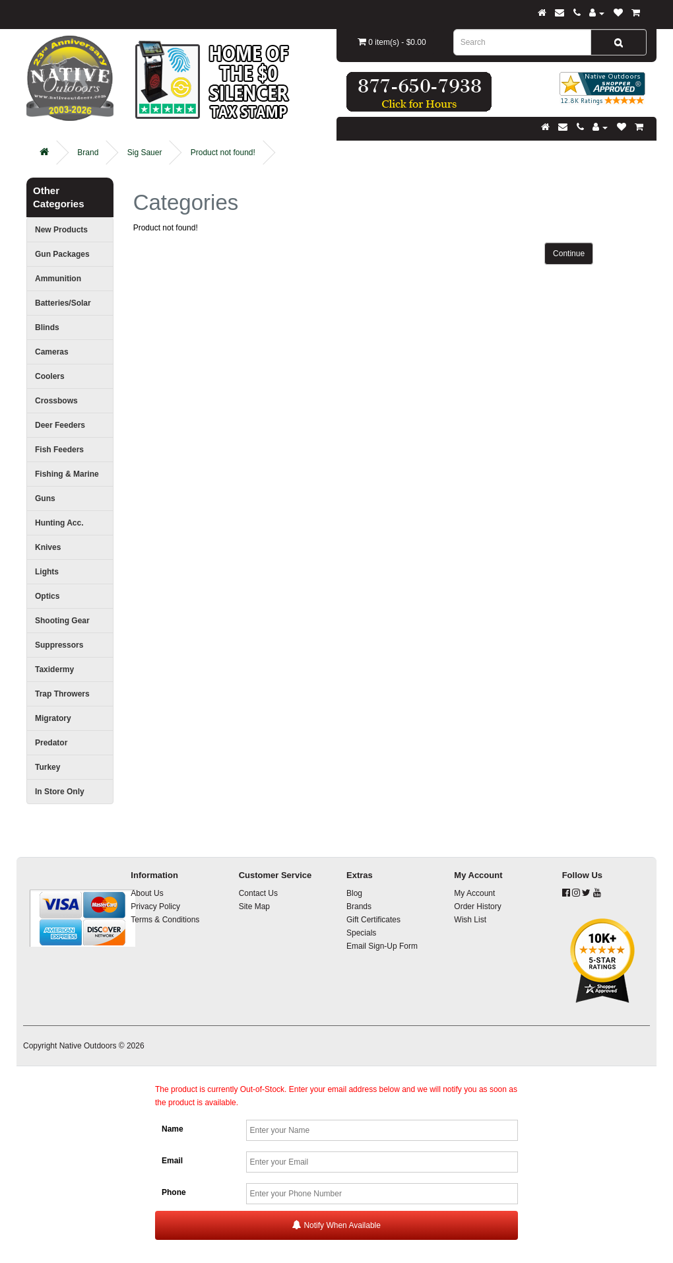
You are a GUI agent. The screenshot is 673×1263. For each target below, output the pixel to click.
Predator (51, 742)
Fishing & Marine (67, 474)
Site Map (254, 906)
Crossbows (56, 400)
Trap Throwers (62, 694)
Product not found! (223, 152)
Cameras (52, 352)
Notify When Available (336, 1225)
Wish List (470, 919)
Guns (45, 498)
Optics (47, 596)
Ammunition (58, 278)
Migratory (53, 718)
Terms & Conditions (165, 919)
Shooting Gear (62, 620)
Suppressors (59, 645)
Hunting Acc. (59, 523)
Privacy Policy (155, 906)
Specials (361, 933)
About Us (147, 893)
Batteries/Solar (63, 303)
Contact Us (258, 893)
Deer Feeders (60, 425)
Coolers (50, 376)
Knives (48, 547)
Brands (358, 906)
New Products (61, 229)
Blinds (47, 327)
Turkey (47, 767)
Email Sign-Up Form (382, 946)
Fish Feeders (59, 449)
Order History (477, 906)
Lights (47, 571)
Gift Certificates (373, 919)
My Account (474, 893)
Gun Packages (62, 254)
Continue (569, 253)
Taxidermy (54, 669)
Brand (87, 152)
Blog (354, 893)
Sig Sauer (144, 152)
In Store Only (59, 791)
